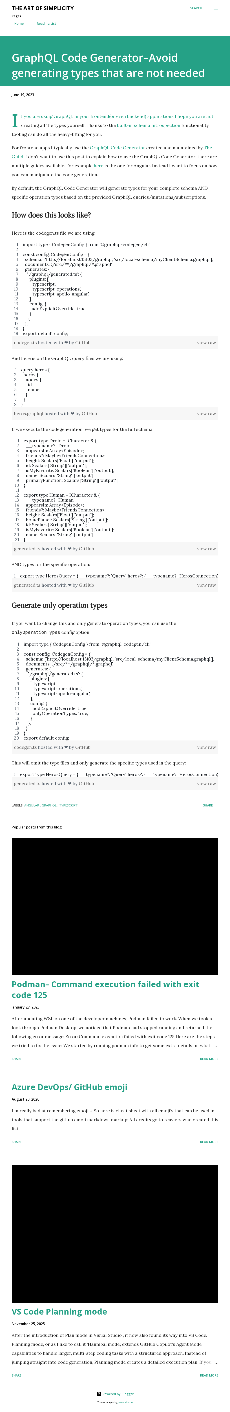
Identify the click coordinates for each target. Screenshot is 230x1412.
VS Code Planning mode (59, 1311)
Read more (209, 1058)
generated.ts (28, 548)
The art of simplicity (43, 8)
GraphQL (50, 805)
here (98, 165)
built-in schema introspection (148, 125)
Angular (32, 805)
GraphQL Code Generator (117, 147)
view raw (206, 342)
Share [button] (208, 805)
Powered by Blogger (115, 1393)
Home (16, 23)
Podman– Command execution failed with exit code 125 (105, 989)
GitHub (83, 342)
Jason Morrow (125, 1402)
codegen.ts (26, 342)
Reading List (43, 23)
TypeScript (68, 805)
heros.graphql (29, 413)
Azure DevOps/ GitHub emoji (69, 1086)
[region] (115, 289)
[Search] (196, 8)
